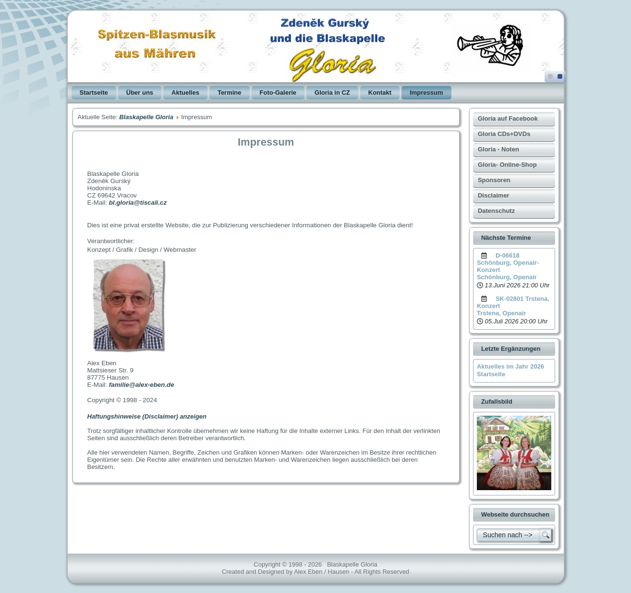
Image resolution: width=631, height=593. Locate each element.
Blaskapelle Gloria (146, 117)
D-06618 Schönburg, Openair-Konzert (508, 262)
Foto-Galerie (278, 92)
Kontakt (379, 92)
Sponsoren (494, 180)
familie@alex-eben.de (141, 384)
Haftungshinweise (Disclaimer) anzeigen (147, 416)
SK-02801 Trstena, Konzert (513, 302)
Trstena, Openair (501, 313)
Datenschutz (496, 210)
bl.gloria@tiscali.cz (138, 202)
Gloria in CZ (332, 92)
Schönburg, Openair (507, 277)
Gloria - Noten (498, 149)
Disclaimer (494, 195)
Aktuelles (185, 92)
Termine (230, 92)
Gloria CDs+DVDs (504, 133)
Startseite (94, 92)
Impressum (426, 92)
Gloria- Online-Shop (507, 164)
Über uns (139, 92)
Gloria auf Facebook (508, 118)
